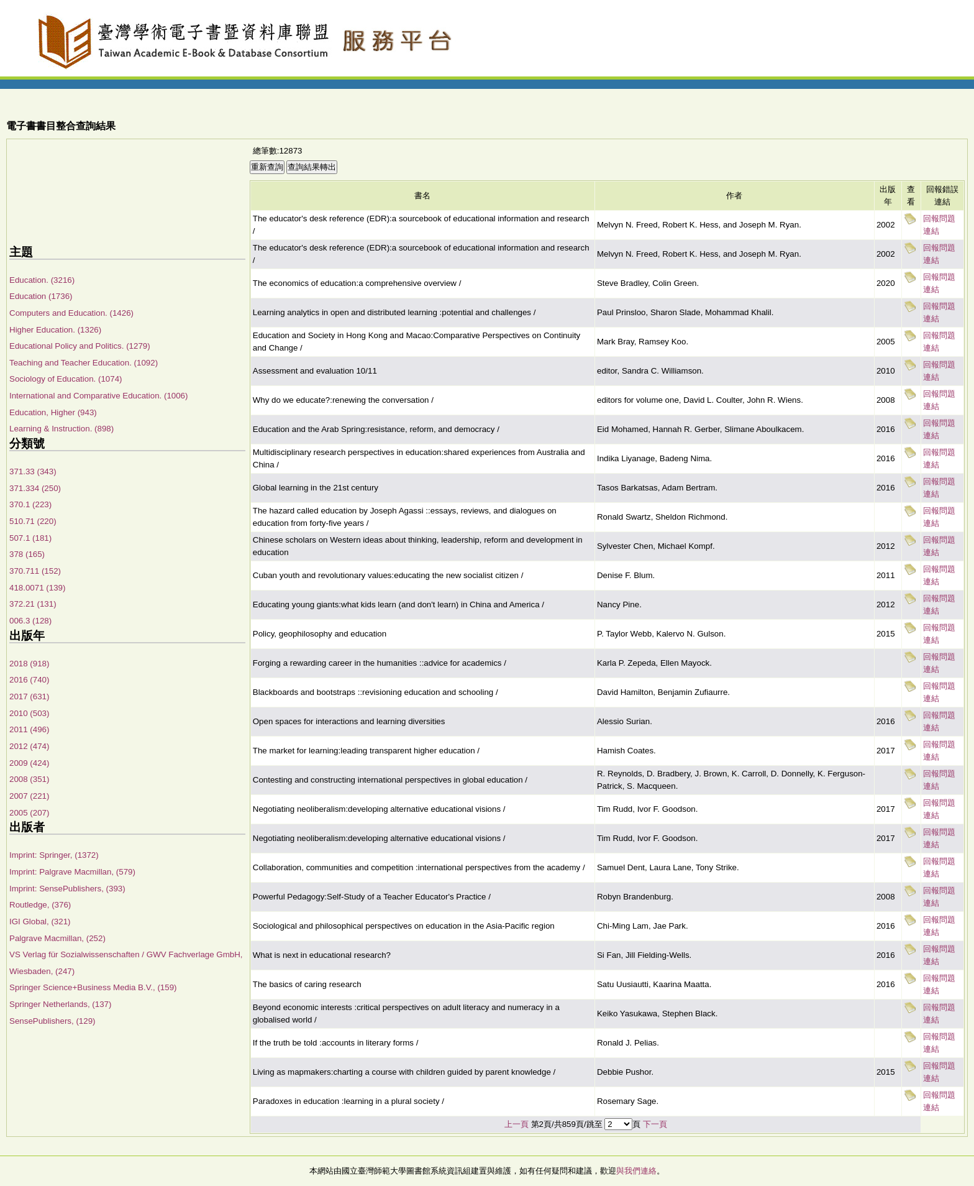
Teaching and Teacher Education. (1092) (83, 362)
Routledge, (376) (40, 904)
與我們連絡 (636, 1170)
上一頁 (516, 1124)
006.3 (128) (30, 620)
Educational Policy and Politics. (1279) (79, 346)
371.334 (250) (35, 488)
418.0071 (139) (37, 587)
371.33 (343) (33, 471)
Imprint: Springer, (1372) (54, 855)
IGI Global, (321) (40, 921)
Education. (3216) (42, 280)
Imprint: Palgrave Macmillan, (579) (72, 871)
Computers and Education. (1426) (71, 313)
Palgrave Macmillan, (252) (57, 938)
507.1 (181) (30, 538)
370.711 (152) (35, 571)
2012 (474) (29, 746)
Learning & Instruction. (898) (61, 428)
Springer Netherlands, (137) (60, 1004)
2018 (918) (29, 663)
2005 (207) (29, 812)
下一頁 (655, 1124)
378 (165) (27, 554)
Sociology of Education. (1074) (65, 379)
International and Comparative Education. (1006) (98, 395)
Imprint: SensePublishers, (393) (67, 888)
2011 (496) (29, 729)
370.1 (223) (30, 504)
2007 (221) (29, 796)
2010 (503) (29, 713)
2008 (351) (29, 779)
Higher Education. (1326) (55, 329)
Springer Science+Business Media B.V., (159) (93, 987)
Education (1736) (41, 296)
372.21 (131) (33, 604)
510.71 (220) (33, 521)
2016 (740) (29, 679)
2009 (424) (29, 763)
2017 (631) (29, 696)
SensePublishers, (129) (52, 1021)
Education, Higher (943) (53, 412)
